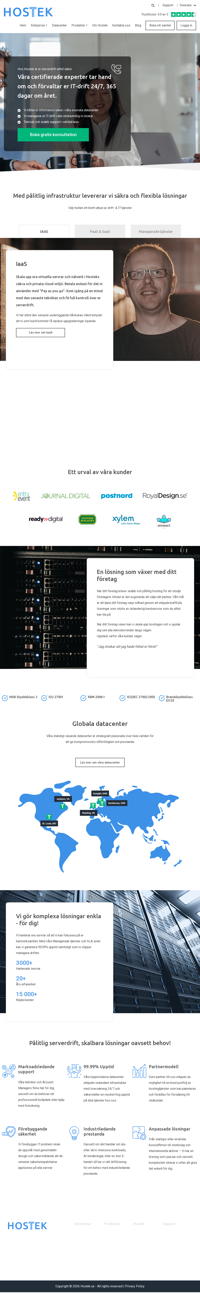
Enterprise (82, 1224)
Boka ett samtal (160, 25)
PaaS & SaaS (100, 231)
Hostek (139, 1224)
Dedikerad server (114, 1243)
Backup (108, 1237)
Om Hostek (100, 25)
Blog (138, 25)
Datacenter (59, 25)
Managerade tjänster (156, 231)
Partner (79, 1237)
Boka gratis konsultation (53, 134)
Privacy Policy (135, 1287)
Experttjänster (112, 1260)
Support (167, 5)
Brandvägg (110, 1249)
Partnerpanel (170, 1237)
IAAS (44, 231)
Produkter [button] (78, 25)
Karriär (137, 1243)
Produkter (112, 1224)
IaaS (77, 1243)
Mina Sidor (169, 1243)
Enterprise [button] (38, 25)
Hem (23, 25)
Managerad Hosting (116, 1254)
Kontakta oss (121, 25)
